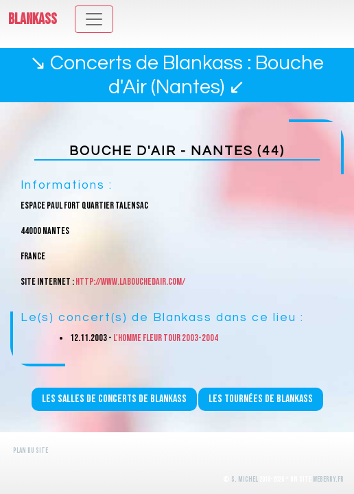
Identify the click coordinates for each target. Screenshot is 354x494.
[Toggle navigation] (94, 19)
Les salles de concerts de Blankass (114, 398)
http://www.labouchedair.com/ (130, 281)
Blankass (32, 19)
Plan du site (30, 450)
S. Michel (244, 479)
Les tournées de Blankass (261, 398)
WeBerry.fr (328, 479)
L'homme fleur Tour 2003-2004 (165, 338)
